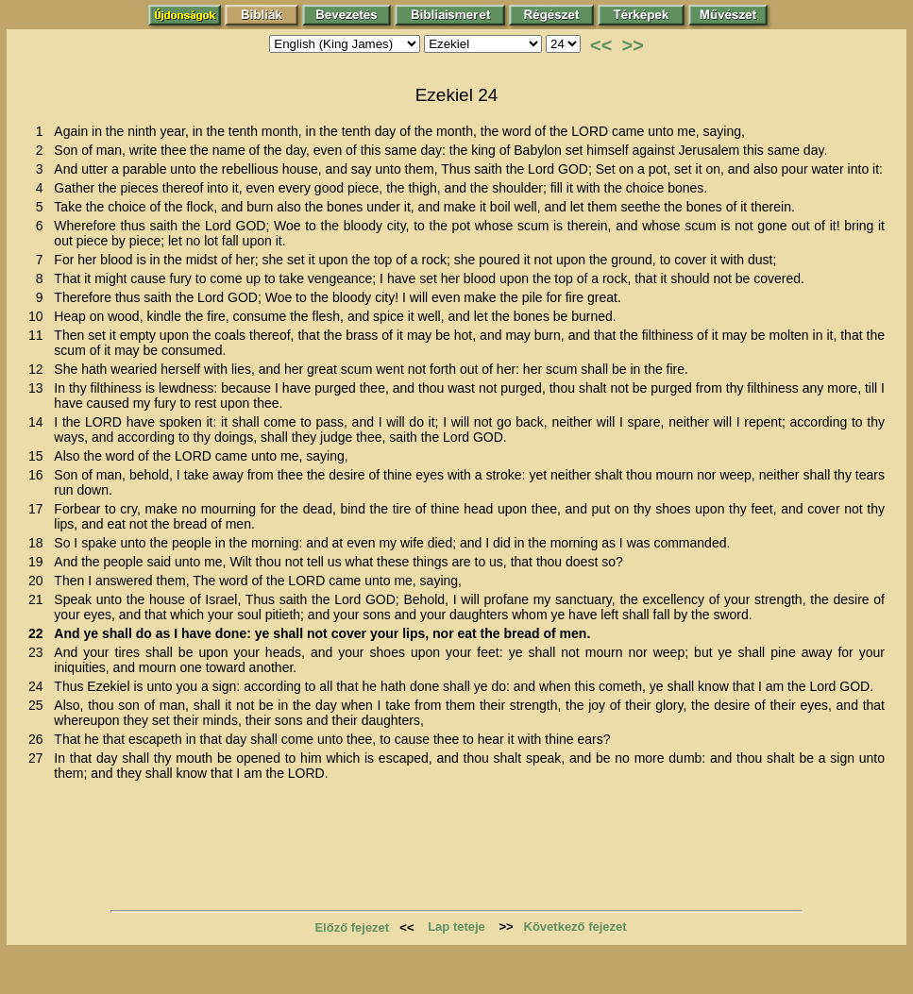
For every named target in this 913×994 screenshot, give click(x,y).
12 (39, 369)
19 (39, 561)
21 (39, 599)
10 (39, 316)
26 (39, 739)
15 (39, 455)
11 (39, 335)
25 (39, 705)
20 (39, 580)
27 (39, 758)
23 (39, 652)
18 (39, 542)
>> (632, 45)
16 (39, 474)
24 (39, 686)
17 (39, 508)
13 (39, 388)
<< (601, 45)
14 (39, 422)
